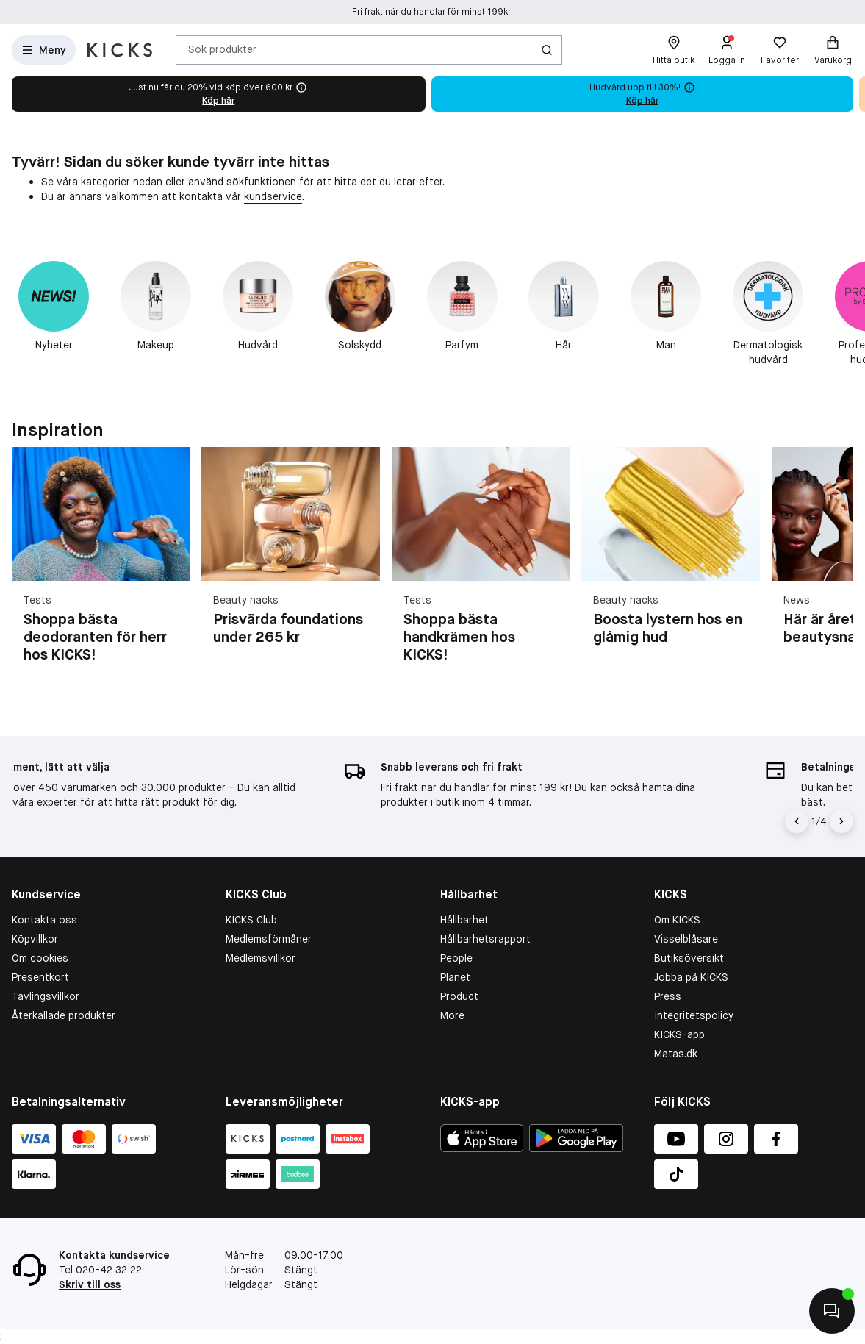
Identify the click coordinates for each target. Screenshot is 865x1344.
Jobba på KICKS (691, 977)
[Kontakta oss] (832, 1311)
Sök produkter (222, 49)
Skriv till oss (90, 1284)
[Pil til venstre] (796, 821)
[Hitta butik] (673, 50)
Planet (455, 977)
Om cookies (40, 958)
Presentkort (40, 977)
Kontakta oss (44, 919)
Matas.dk (675, 1053)
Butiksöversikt (689, 958)
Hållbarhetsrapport (485, 939)
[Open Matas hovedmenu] (44, 50)
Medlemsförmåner (269, 939)
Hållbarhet (464, 919)
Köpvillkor (35, 939)
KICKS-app (679, 1034)
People (456, 958)
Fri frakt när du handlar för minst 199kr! (432, 12)
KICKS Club (251, 919)
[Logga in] (726, 50)
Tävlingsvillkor (45, 996)
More (452, 1015)
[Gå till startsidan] (119, 50)
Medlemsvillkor (260, 958)
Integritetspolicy (693, 1015)
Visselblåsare (686, 939)
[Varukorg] (832, 50)
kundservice (273, 196)
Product (459, 996)
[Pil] (841, 821)
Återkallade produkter (63, 1015)
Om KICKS (677, 919)
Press (667, 996)
